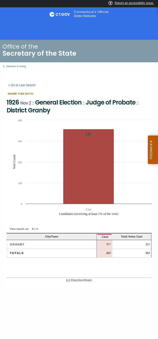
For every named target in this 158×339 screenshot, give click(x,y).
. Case (87, 236)
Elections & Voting (16, 66)
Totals (17, 253)
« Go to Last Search (22, 85)
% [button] (37, 228)
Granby (17, 244)
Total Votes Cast (124, 236)
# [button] (33, 228)
